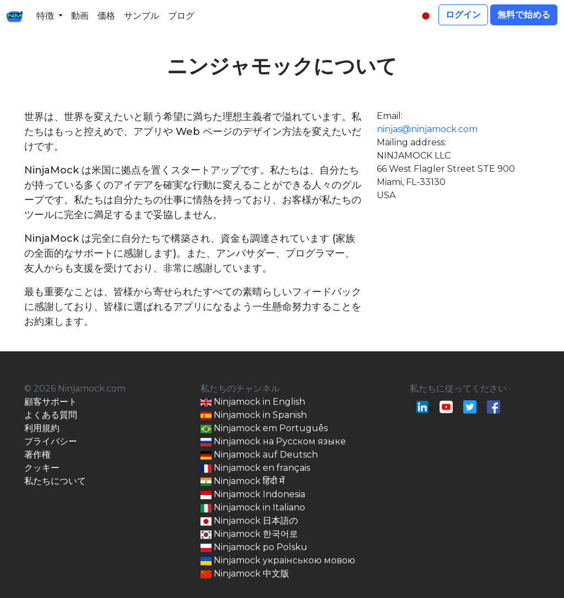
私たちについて (55, 481)
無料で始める (523, 14)
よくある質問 (50, 415)
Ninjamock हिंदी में (242, 481)
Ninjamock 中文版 (244, 574)
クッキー (41, 468)
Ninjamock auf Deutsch (259, 455)
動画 (80, 15)
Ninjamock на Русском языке (273, 442)
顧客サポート (50, 401)
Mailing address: (411, 142)
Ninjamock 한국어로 (249, 534)
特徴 (45, 15)
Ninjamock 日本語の (249, 521)
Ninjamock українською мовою (277, 561)
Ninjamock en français (255, 468)
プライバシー (50, 441)
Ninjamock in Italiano (252, 508)
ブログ (181, 15)
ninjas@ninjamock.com (427, 129)
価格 (106, 15)
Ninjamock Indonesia (252, 495)
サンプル (141, 15)
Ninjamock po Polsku (253, 547)
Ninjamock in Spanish (253, 415)
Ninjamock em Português (264, 428)
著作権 (37, 454)
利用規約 (41, 428)
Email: (390, 116)
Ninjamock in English (252, 402)
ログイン (463, 14)
